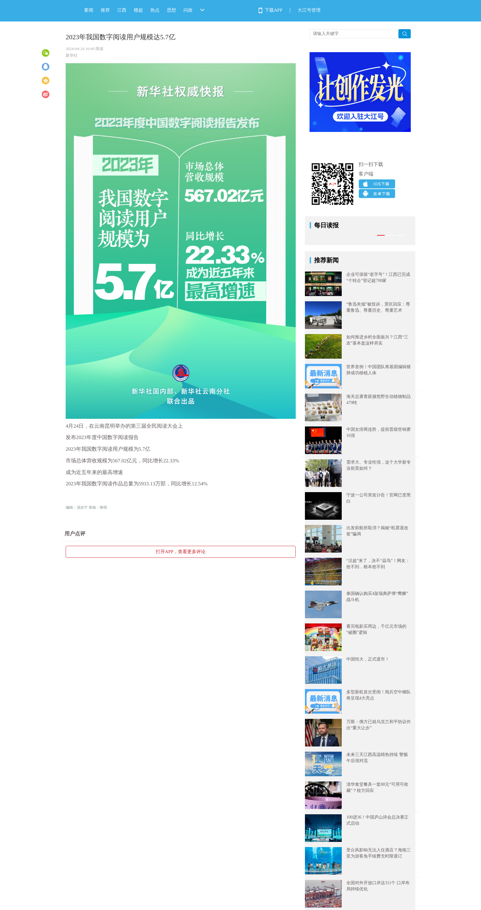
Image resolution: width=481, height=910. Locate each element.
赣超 (138, 10)
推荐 (105, 10)
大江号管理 (309, 10)
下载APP (274, 10)
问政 (188, 10)
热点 (155, 10)
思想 (171, 10)
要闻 (88, 10)
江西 (121, 10)
